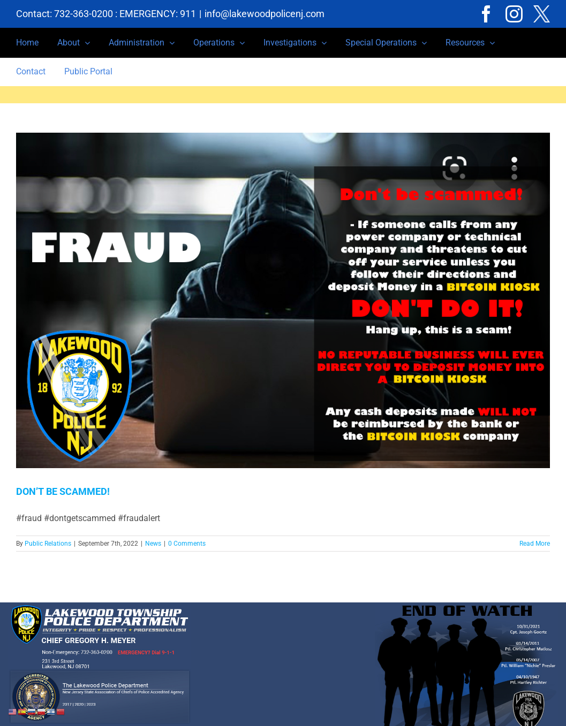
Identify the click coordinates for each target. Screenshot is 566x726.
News (153, 543)
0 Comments (187, 543)
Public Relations (48, 543)
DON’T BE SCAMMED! (63, 491)
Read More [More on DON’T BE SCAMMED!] (534, 543)
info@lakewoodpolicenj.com (264, 13)
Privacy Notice (211, 721)
